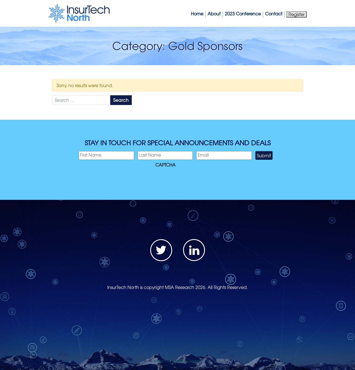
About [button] (214, 14)
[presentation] (113, 178)
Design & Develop (187, 360)
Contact (273, 14)
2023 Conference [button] (243, 14)
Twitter (161, 250)
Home (197, 14)
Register (296, 14)
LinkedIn (194, 250)
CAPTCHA (165, 165)
